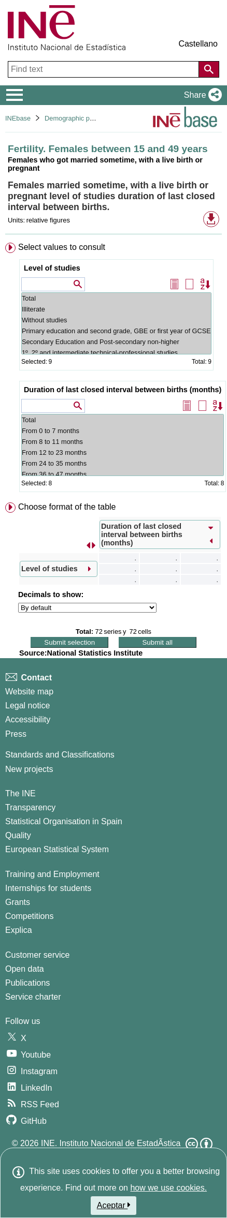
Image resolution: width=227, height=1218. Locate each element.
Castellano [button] (198, 43)
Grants (17, 902)
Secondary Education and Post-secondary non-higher (116, 341)
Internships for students (48, 888)
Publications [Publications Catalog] (27, 982)
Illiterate (116, 309)
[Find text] (104, 69)
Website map (29, 691)
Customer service (37, 954)
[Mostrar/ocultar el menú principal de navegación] (14, 95)
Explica (18, 930)
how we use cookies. (168, 1187)
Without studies (116, 320)
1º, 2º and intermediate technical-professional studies (116, 352)
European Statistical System (57, 849)
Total (116, 298)
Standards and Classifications (60, 754)
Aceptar (114, 1205)
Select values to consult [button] (61, 247)
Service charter (33, 996)
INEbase (18, 118)
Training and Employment (52, 874)
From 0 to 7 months (122, 430)
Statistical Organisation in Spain (63, 821)
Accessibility (27, 719)
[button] (201, 95)
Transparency (30, 807)
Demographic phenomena (83, 118)
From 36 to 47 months (122, 474)
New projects (29, 769)
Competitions (29, 916)
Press (15, 734)
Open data (24, 968)
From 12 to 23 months (122, 452)
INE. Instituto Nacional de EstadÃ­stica (110, 1143)
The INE (20, 793)
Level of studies (52, 268)
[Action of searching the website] (208, 69)
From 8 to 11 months (122, 441)
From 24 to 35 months (122, 463)
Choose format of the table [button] (67, 506)
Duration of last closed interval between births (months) (122, 389)
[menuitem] (113, 369)
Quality (18, 835)
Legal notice (27, 705)
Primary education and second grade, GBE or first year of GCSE (116, 330)
